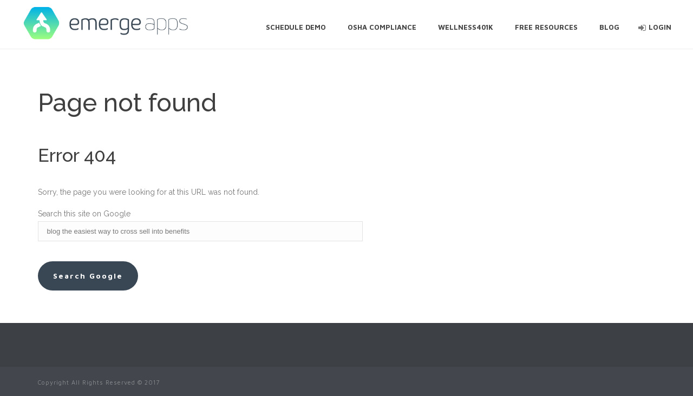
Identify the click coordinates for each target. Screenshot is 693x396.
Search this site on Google (84, 213)
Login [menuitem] (660, 27)
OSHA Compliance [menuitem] (382, 27)
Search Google (88, 275)
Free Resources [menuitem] (546, 27)
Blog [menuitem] (609, 27)
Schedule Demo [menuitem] (296, 27)
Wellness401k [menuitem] (465, 27)
